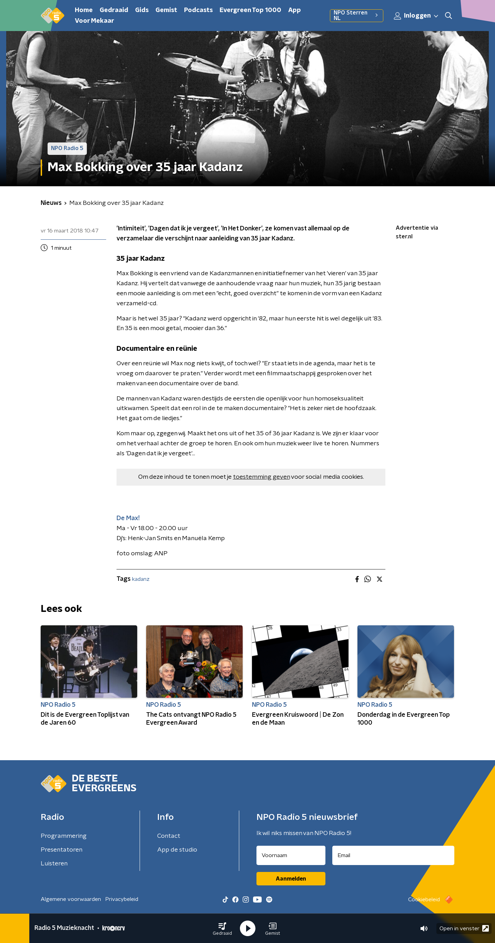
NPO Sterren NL (357, 15)
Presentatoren (61, 850)
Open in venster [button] (464, 928)
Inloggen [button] (416, 16)
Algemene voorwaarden (71, 899)
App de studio (177, 850)
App (294, 10)
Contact (168, 836)
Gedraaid (114, 10)
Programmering (64, 836)
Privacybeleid (121, 899)
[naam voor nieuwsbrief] (290, 855)
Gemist (166, 10)
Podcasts (198, 10)
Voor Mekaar (94, 21)
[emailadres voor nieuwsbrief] (393, 855)
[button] (222, 928)
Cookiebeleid (424, 899)
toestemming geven (261, 477)
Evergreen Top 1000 (250, 10)
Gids (142, 10)
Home (84, 10)
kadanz (141, 579)
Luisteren (54, 864)
